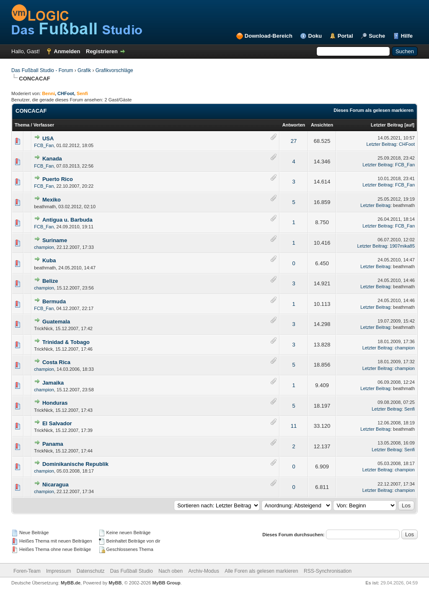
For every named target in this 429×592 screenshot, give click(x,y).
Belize (50, 281)
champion (44, 247)
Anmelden (67, 51)
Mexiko (51, 199)
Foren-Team (27, 571)
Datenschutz (91, 571)
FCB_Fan (44, 145)
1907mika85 (402, 245)
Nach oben (170, 571)
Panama (52, 444)
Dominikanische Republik (75, 464)
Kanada (52, 158)
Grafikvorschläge (114, 70)
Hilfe (407, 36)
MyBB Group (166, 582)
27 (294, 141)
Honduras (55, 403)
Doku (315, 36)
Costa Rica (56, 362)
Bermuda (54, 301)
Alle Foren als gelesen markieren (261, 571)
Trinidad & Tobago (66, 342)
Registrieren (102, 51)
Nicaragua (55, 484)
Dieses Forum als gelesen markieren (373, 110)
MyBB (115, 582)
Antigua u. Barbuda (67, 220)
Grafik (84, 70)
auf (409, 124)
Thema (22, 124)
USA (48, 138)
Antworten (293, 124)
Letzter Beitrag (387, 124)
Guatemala (56, 321)
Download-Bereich (268, 36)
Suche (377, 36)
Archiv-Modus (204, 571)
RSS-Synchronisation (327, 571)
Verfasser (44, 124)
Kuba (49, 260)
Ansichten (322, 124)
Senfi (409, 408)
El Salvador (57, 423)
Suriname (54, 240)
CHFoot (65, 93)
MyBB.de (70, 582)
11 (294, 426)
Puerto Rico (57, 179)
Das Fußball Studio (131, 571)
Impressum (58, 571)
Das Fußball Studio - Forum (42, 70)
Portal (345, 36)
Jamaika (53, 383)
